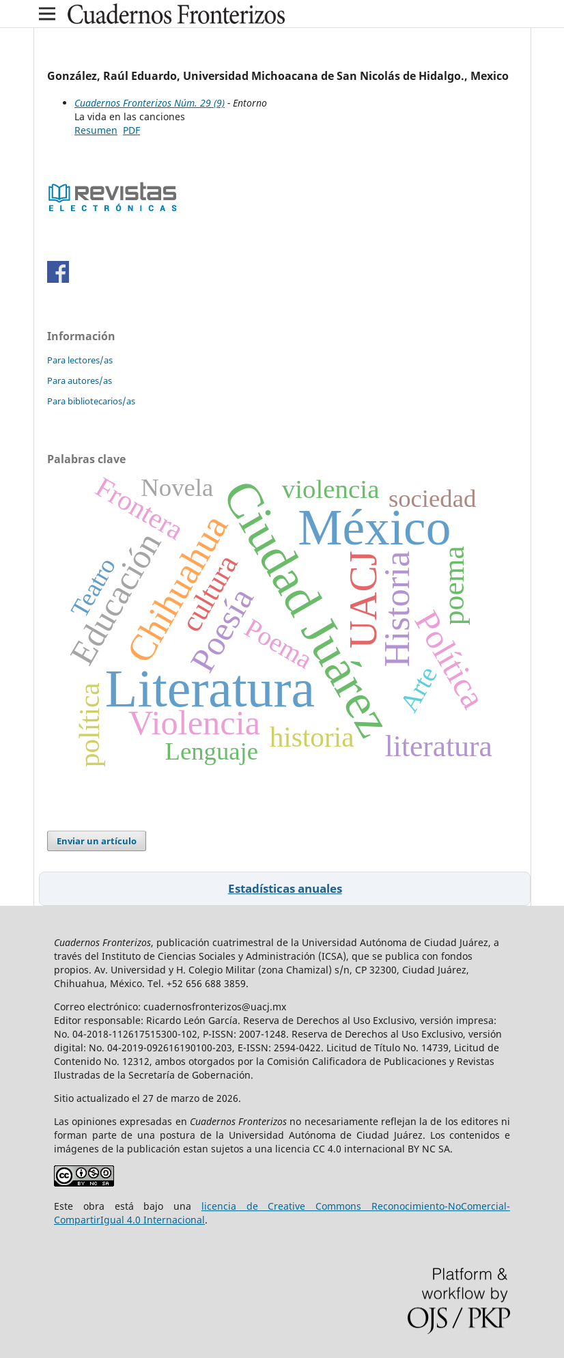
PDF (131, 130)
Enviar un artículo (97, 841)
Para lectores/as (80, 360)
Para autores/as (79, 380)
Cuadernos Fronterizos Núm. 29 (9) (149, 102)
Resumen (95, 130)
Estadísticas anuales (285, 889)
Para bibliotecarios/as (91, 401)
